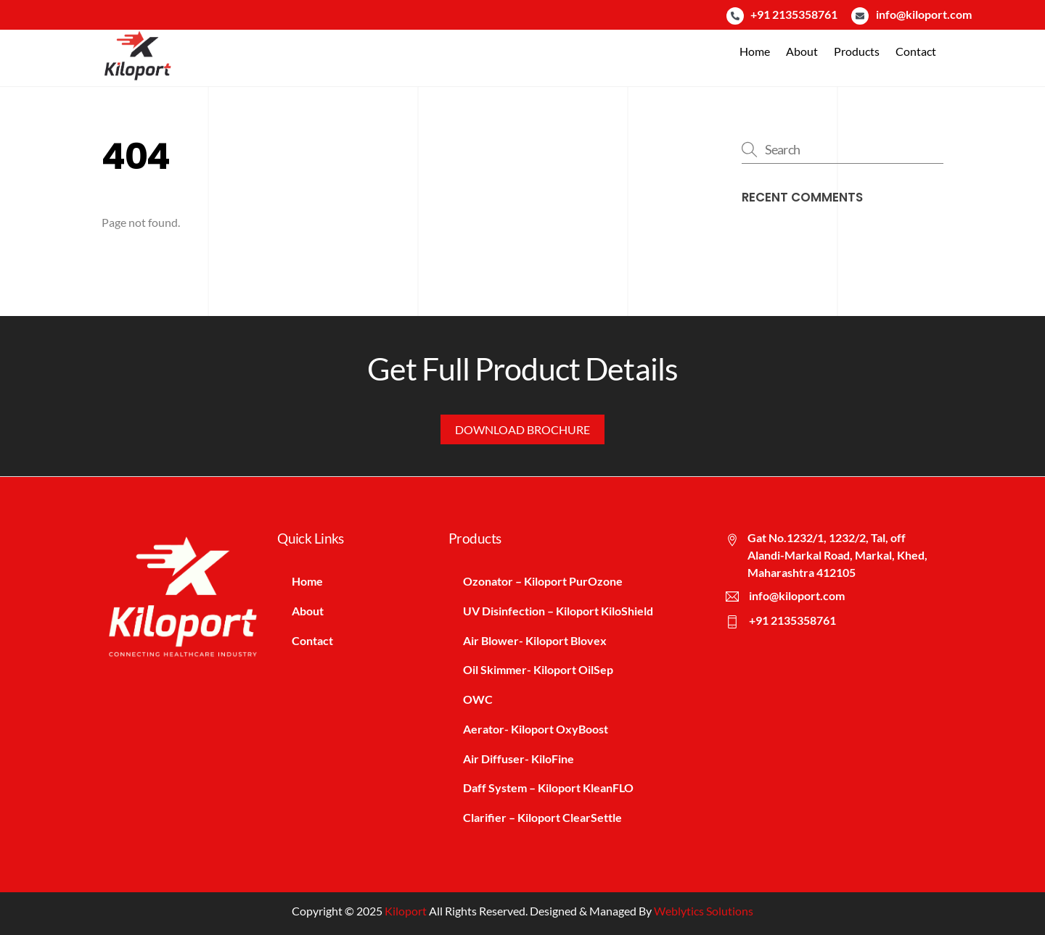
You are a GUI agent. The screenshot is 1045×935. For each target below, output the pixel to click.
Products (857, 51)
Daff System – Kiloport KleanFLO (548, 787)
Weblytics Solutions (703, 911)
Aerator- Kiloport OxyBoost (535, 729)
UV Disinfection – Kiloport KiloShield (558, 611)
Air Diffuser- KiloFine (518, 758)
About (802, 51)
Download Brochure (522, 429)
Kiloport (406, 911)
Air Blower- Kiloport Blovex (535, 640)
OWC (478, 699)
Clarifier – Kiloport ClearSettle (542, 817)
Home (754, 51)
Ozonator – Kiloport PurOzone (543, 581)
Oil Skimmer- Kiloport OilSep (538, 669)
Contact (916, 51)
